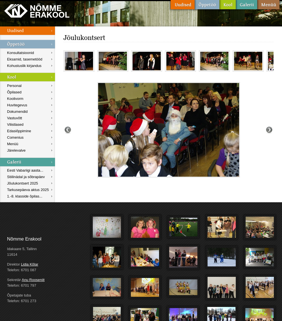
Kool (227, 4)
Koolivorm (15, 98)
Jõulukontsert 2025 (22, 183)
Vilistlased (15, 124)
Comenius (15, 137)
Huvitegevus (17, 105)
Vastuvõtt (14, 118)
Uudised (183, 4)
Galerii (246, 4)
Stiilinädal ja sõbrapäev (26, 177)
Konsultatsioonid (20, 53)
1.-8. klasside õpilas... (24, 196)
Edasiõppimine (19, 131)
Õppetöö (207, 4)
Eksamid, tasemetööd (24, 59)
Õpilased (14, 92)
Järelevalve (16, 150)
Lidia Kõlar (29, 264)
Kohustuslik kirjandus (24, 66)
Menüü (268, 4)
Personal (14, 86)
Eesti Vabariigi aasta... (25, 170)
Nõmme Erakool (37, 10)
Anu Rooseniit (33, 280)
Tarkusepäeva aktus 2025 (28, 190)
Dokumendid (17, 111)
